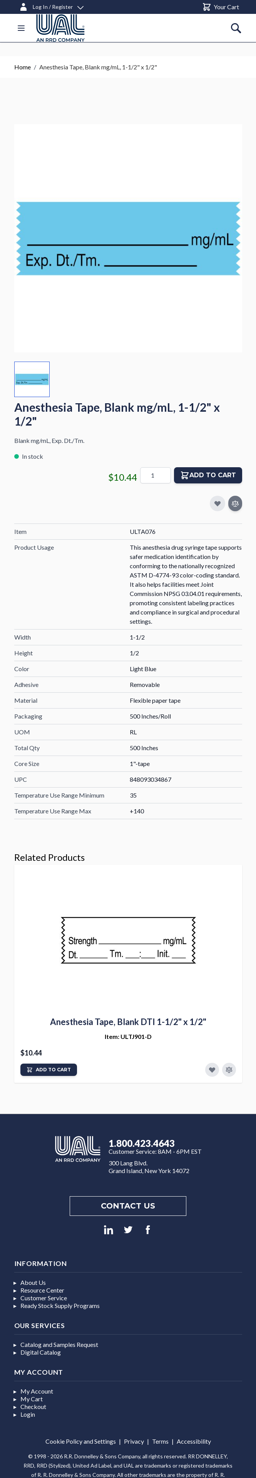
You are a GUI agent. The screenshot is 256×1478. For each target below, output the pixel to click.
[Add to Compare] (235, 503)
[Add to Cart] (48, 1070)
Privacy (134, 1441)
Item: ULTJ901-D (128, 1036)
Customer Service (43, 1297)
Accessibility (194, 1441)
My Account (36, 1391)
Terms (160, 1441)
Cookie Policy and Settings (80, 1441)
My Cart (31, 1398)
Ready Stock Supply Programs (60, 1305)
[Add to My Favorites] (217, 503)
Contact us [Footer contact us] (128, 1205)
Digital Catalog (40, 1352)
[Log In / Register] (51, 5)
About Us (33, 1282)
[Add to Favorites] (212, 1070)
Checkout (33, 1406)
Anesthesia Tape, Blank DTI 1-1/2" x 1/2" (128, 1022)
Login (27, 1414)
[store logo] (60, 28)
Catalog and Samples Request (59, 1344)
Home (22, 67)
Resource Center (42, 1290)
